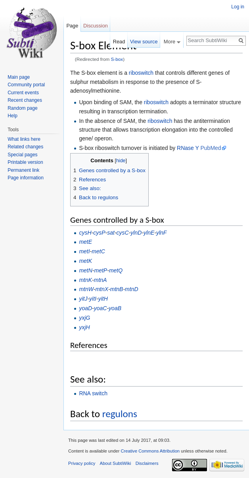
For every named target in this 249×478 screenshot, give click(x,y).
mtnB (116, 289)
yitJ (83, 298)
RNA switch (93, 393)
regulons (119, 414)
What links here (24, 139)
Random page (22, 108)
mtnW (86, 289)
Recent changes (25, 100)
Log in (237, 7)
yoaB (115, 308)
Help (12, 116)
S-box (117, 59)
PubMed (210, 148)
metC (98, 251)
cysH (85, 232)
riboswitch (141, 73)
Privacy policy (81, 463)
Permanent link (23, 170)
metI (84, 251)
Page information (26, 178)
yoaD (85, 308)
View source (143, 42)
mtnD (131, 289)
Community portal (26, 84)
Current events (23, 92)
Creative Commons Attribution (150, 451)
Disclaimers (147, 463)
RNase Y (188, 148)
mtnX (101, 289)
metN (85, 270)
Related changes (25, 147)
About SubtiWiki (115, 463)
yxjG (84, 318)
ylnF (161, 232)
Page (72, 26)
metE (85, 242)
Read (119, 42)
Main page (19, 77)
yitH (103, 298)
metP (100, 270)
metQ (116, 270)
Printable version (25, 162)
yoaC (100, 308)
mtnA (100, 280)
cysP (99, 232)
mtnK (85, 280)
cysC (123, 232)
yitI (92, 298)
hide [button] (121, 160)
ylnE (149, 232)
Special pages (22, 154)
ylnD (136, 232)
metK (85, 261)
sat (111, 232)
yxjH (84, 327)
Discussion (95, 26)
